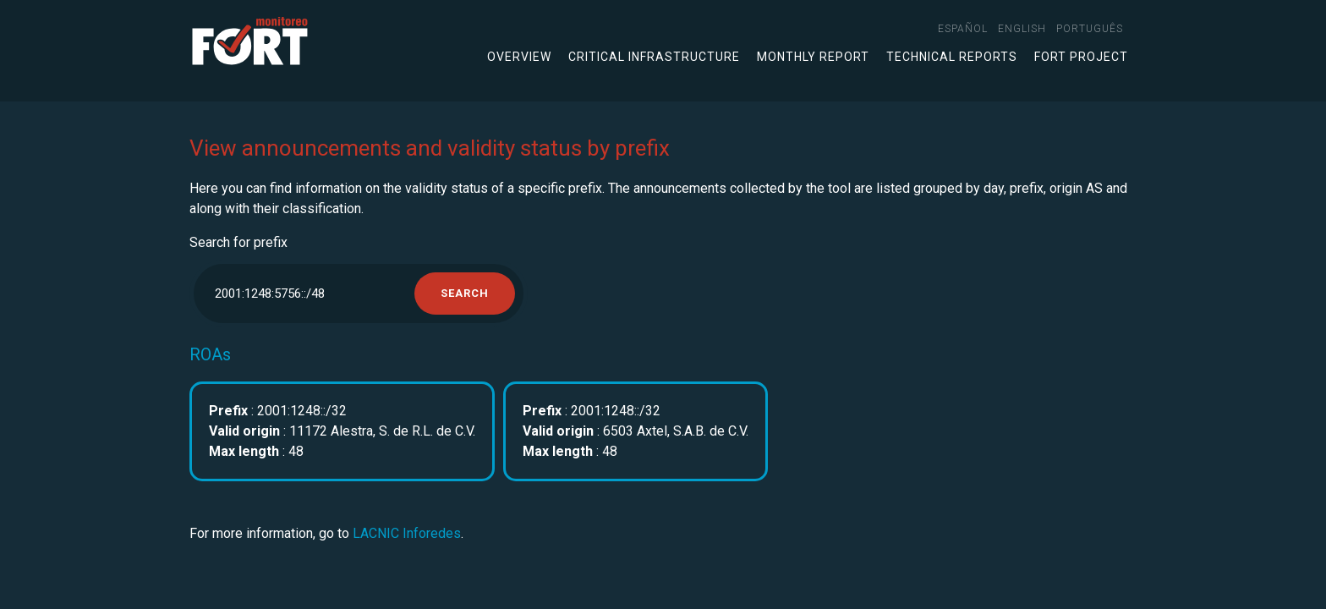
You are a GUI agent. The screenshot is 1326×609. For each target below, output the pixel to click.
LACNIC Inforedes (407, 533)
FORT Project (1081, 56)
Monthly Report (813, 56)
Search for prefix (238, 242)
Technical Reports (951, 56)
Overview (519, 56)
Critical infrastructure (654, 56)
